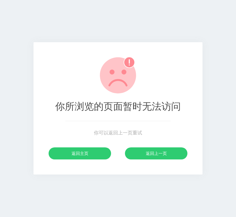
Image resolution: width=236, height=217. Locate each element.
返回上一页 (156, 153)
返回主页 (80, 153)
